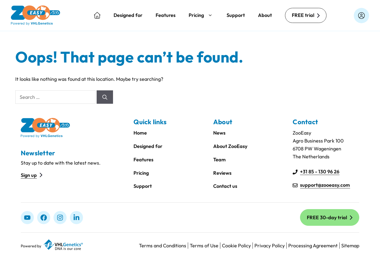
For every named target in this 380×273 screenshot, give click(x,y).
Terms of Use (204, 245)
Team (219, 159)
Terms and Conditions (162, 245)
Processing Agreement (313, 245)
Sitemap (350, 245)
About (265, 15)
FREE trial (303, 15)
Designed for (128, 15)
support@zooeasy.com (325, 185)
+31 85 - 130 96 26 (319, 171)
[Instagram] (60, 217)
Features (166, 15)
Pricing (201, 15)
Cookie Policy (236, 245)
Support (236, 15)
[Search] (105, 97)
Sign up (29, 175)
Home (140, 133)
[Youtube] (27, 217)
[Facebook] (43, 217)
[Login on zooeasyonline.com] (361, 15)
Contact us (225, 186)
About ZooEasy (230, 146)
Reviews (222, 173)
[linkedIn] (76, 217)
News (219, 133)
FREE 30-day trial (327, 217)
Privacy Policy (269, 245)
